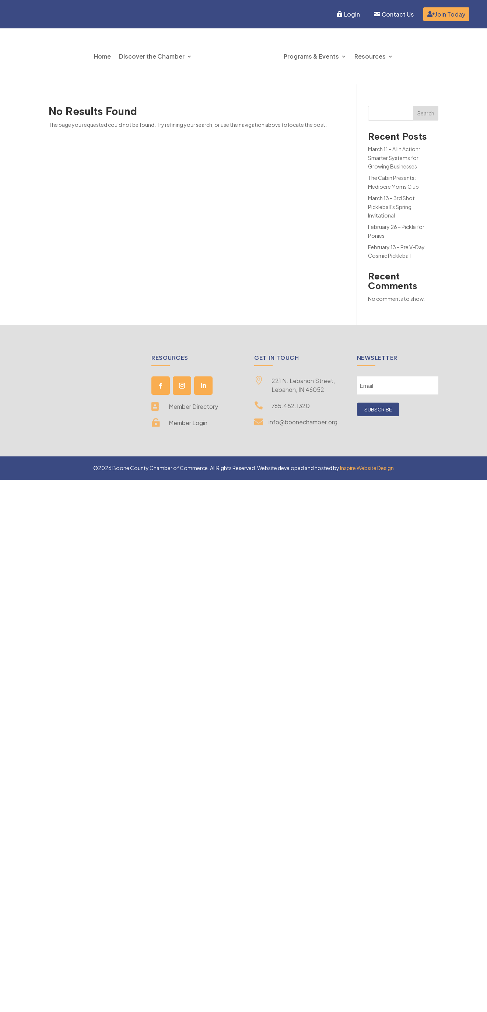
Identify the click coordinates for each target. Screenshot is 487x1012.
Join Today (450, 14)
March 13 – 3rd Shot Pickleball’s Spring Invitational (391, 207)
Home (102, 56)
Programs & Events (311, 56)
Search (425, 113)
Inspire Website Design (367, 468)
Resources (370, 56)
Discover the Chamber (152, 56)
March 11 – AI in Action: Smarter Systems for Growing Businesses (394, 158)
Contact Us (398, 14)
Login (352, 14)
